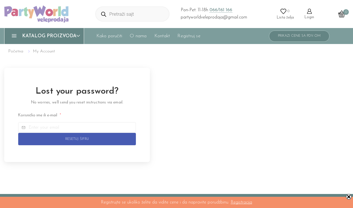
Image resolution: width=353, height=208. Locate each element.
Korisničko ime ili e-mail (39, 115)
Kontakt (162, 36)
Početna (15, 51)
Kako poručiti (109, 36)
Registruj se (188, 36)
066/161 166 (221, 10)
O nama (138, 36)
